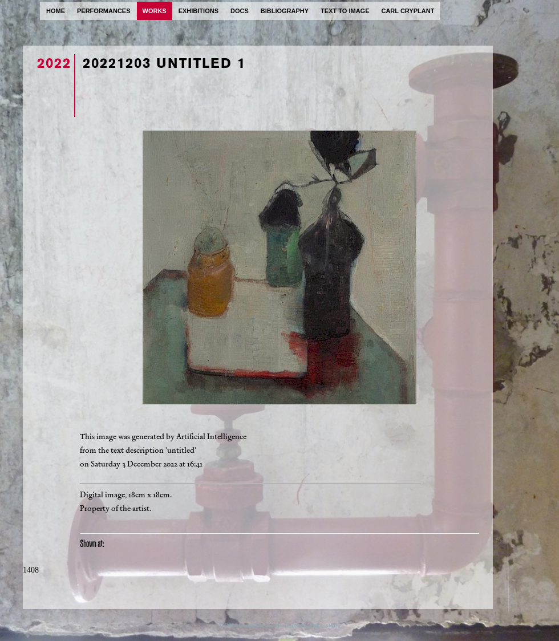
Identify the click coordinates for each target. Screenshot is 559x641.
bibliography (285, 10)
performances (104, 10)
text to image (345, 10)
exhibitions (198, 10)
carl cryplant (407, 10)
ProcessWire (325, 625)
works (155, 10)
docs (239, 10)
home (55, 10)
